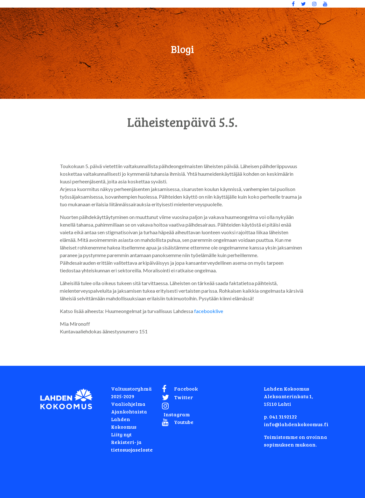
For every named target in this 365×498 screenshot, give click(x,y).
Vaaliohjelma (128, 403)
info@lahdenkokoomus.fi (296, 424)
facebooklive (208, 311)
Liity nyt (121, 434)
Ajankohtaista (129, 411)
